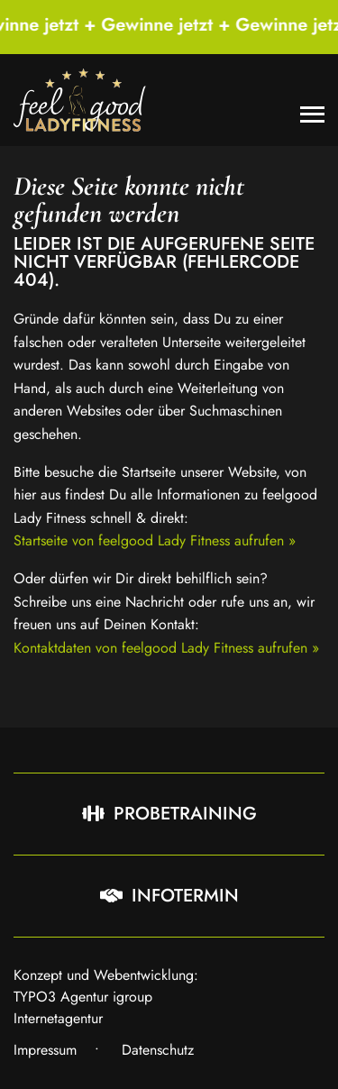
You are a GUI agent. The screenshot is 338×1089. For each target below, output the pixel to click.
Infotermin (169, 896)
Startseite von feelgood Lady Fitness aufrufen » (155, 540)
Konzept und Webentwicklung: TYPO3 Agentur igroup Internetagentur (106, 997)
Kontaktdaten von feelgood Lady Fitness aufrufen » (166, 647)
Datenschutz (158, 1049)
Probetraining (169, 814)
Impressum (45, 1049)
